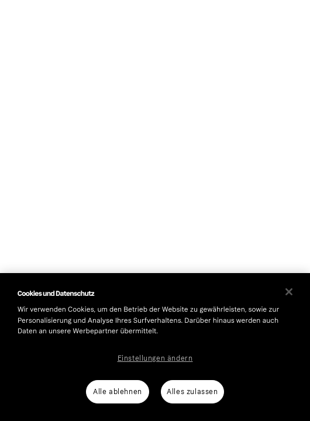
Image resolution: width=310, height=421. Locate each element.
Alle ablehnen (117, 392)
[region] (155, 347)
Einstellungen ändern (155, 358)
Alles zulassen (192, 392)
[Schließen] (289, 292)
